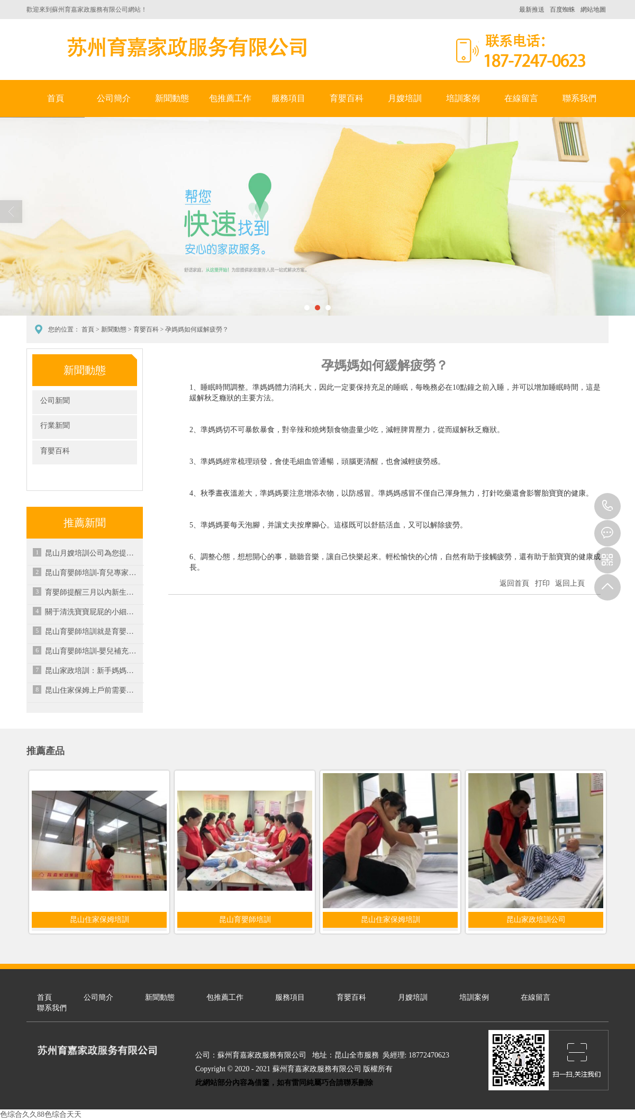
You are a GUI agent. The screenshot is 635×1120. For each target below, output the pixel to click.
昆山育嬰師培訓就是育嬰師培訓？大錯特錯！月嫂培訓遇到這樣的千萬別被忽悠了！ (92, 631)
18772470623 (607, 506)
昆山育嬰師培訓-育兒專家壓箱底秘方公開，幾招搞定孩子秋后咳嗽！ (92, 573)
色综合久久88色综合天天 (40, 1114)
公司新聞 (55, 401)
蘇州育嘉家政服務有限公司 (185, 46)
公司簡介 (114, 98)
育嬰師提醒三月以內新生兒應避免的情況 (92, 592)
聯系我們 (579, 98)
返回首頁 (514, 583)
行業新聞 (55, 425)
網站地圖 (593, 9)
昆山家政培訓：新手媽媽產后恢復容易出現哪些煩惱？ (92, 671)
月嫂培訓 (405, 98)
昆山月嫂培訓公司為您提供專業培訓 (92, 553)
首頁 (55, 98)
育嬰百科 (347, 98)
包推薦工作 (230, 98)
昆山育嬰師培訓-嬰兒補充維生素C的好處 (92, 651)
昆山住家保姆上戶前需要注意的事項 (92, 690)
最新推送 (532, 9)
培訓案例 (463, 98)
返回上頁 (570, 583)
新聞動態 (172, 98)
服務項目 (288, 98)
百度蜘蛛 (562, 9)
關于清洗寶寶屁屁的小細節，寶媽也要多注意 (92, 612)
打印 (542, 583)
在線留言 (521, 98)
